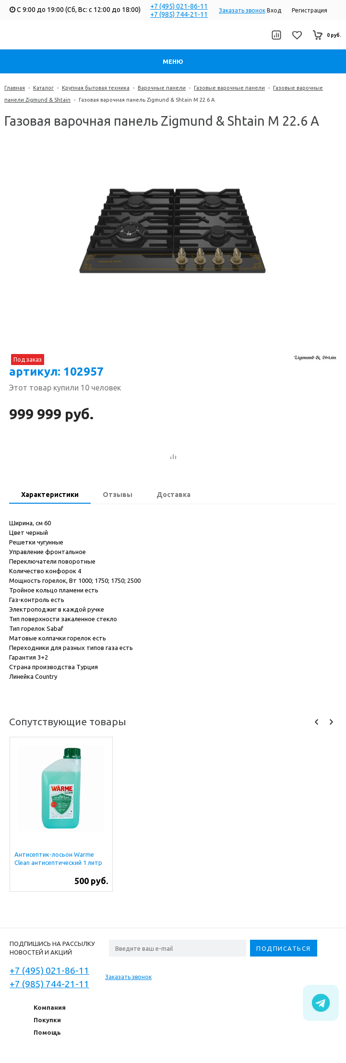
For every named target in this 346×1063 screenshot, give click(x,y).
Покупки (47, 1019)
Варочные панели (162, 88)
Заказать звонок (242, 10)
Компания (50, 1007)
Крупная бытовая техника (96, 88)
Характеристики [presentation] (50, 494)
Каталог (43, 88)
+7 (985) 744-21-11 (179, 14)
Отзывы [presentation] (117, 494)
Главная (14, 88)
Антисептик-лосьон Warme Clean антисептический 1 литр (58, 858)
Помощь (47, 1032)
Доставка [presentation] (173, 494)
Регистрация (309, 10)
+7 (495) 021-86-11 (179, 6)
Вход (274, 10)
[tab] (50, 495)
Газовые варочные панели (229, 88)
